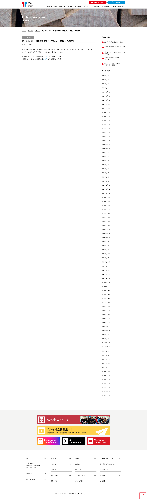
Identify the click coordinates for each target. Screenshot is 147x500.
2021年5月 (105, 306)
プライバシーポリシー (106, 458)
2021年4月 (105, 310)
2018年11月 (105, 367)
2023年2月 (105, 221)
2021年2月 (105, 318)
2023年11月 (105, 189)
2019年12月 (105, 343)
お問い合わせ (79, 464)
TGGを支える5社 (31, 467)
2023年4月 (105, 213)
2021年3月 (105, 314)
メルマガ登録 (79, 481)
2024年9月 (105, 152)
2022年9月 (105, 242)
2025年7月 (105, 112)
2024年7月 (105, 161)
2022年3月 (105, 266)
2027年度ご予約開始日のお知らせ (114, 42)
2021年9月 (105, 290)
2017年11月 (105, 391)
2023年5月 (105, 209)
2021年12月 (105, 278)
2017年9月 (105, 395)
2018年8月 (105, 375)
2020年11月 (105, 331)
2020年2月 (105, 339)
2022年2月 (105, 270)
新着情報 (30, 31)
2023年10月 (105, 193)
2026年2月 (105, 84)
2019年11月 (105, 347)
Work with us (78, 469)
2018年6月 (105, 383)
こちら (45, 56)
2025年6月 (105, 116)
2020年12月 (105, 326)
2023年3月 (105, 217)
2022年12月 (105, 229)
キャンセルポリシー (56, 475)
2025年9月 (105, 104)
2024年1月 (105, 181)
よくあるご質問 (80, 475)
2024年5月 (105, 169)
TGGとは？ (29, 458)
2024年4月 (105, 173)
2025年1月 (105, 136)
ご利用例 (53, 469)
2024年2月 (105, 177)
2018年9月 (105, 371)
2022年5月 (105, 258)
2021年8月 (105, 294)
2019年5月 (105, 355)
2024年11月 (105, 144)
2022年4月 (105, 262)
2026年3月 (105, 80)
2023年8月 (105, 197)
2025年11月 (105, 96)
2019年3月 (105, 359)
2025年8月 (105, 108)
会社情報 (102, 481)
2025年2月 (105, 132)
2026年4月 (105, 76)
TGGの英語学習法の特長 (33, 465)
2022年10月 (105, 237)
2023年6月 (105, 205)
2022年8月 (105, 246)
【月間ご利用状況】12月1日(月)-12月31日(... (114, 58)
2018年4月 (105, 387)
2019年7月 (105, 351)
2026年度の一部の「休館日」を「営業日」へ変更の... (113, 64)
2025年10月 (105, 100)
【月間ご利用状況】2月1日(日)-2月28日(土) (114, 47)
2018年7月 (105, 379)
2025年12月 (105, 92)
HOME (24, 31)
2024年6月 (105, 165)
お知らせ (37, 31)
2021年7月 (105, 298)
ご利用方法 (29, 473)
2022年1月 (105, 274)
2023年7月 (105, 201)
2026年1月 (105, 88)
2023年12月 (105, 185)
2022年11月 (105, 233)
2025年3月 (105, 128)
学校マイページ (99, 2)
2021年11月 (105, 282)
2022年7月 (105, 250)
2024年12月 (105, 140)
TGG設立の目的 (30, 463)
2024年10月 (105, 148)
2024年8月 (105, 157)
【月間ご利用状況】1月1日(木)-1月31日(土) (114, 53)
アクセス (53, 464)
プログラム (54, 458)
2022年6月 (105, 254)
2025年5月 (105, 120)
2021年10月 (105, 286)
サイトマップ (104, 469)
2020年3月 (105, 335)
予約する (118, 2)
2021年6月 (105, 302)
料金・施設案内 (30, 479)
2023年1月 (105, 225)
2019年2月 (105, 363)
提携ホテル (54, 481)
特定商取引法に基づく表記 (108, 464)
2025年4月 (105, 124)
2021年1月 (105, 322)
